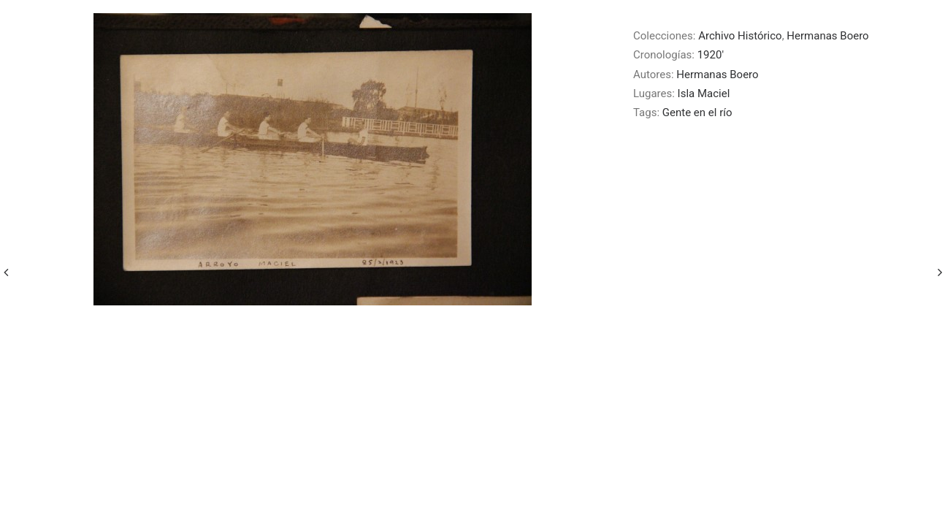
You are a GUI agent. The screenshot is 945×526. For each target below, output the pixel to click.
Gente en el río (697, 112)
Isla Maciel (704, 93)
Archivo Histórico (739, 35)
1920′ (710, 54)
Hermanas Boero (827, 35)
